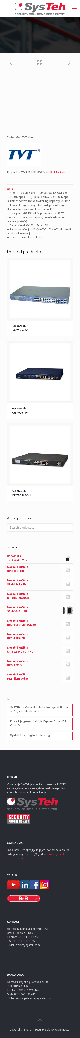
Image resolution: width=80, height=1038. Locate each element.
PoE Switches (58, 172)
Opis (10, 188)
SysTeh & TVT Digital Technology (30, 735)
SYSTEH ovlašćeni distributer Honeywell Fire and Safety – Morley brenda (40, 709)
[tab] (40, 189)
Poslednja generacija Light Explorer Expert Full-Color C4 (38, 723)
